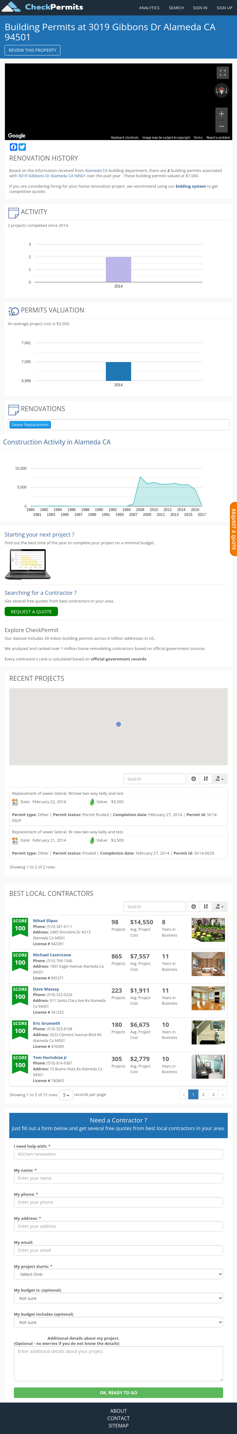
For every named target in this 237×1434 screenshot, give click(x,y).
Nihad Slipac (45, 920)
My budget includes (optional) (43, 1314)
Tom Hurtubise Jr (50, 1057)
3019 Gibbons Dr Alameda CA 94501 (52, 175)
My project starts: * (33, 1266)
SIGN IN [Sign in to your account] (200, 7)
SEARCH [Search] (176, 7)
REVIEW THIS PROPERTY (32, 50)
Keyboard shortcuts (125, 137)
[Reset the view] (221, 90)
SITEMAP (118, 1425)
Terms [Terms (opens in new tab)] (198, 137)
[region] (118, 101)
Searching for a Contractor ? (41, 592)
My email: (23, 1242)
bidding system (191, 186)
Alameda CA (96, 170)
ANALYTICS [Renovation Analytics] (149, 7)
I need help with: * (32, 1146)
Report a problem (218, 137)
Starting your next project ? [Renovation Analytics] (39, 534)
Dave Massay (46, 989)
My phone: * (26, 1194)
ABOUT (118, 1410)
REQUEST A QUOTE (31, 611)
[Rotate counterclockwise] (216, 90)
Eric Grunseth (46, 1023)
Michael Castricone (52, 955)
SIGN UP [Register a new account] (224, 7)
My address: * (27, 1218)
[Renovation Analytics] (28, 564)
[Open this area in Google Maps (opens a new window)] (16, 136)
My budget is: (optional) (37, 1290)
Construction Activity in (57, 442)
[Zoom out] (221, 126)
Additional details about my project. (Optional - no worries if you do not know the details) (66, 1340)
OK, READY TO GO (118, 1392)
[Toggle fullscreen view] (223, 73)
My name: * (25, 1170)
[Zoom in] (221, 114)
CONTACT (118, 1418)
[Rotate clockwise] (227, 90)
